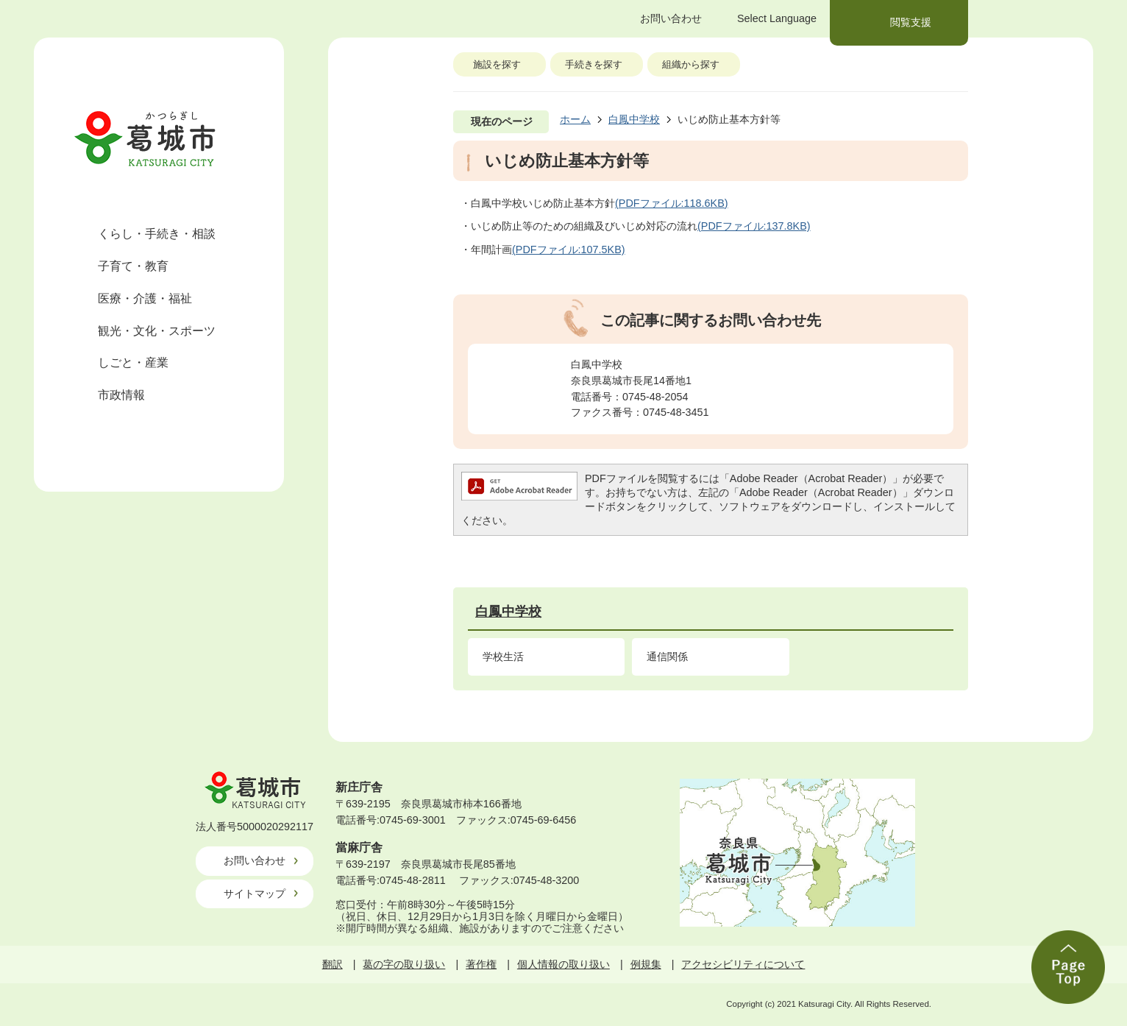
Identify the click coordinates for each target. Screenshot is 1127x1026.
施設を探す (497, 64)
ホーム (575, 119)
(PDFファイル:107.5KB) (568, 249)
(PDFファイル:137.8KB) (754, 226)
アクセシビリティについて (743, 964)
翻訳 (332, 964)
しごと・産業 (133, 362)
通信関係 (667, 656)
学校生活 (503, 656)
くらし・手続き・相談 (157, 233)
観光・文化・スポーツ (157, 331)
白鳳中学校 (634, 119)
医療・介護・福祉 (145, 298)
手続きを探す (593, 64)
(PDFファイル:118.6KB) (671, 203)
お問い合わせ (254, 860)
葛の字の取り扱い (404, 964)
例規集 (645, 964)
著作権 (481, 964)
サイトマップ (254, 893)
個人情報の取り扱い (563, 964)
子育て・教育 (133, 266)
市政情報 (121, 395)
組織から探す (690, 64)
